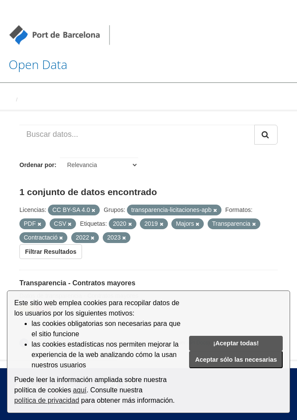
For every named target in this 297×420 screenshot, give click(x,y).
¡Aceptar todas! (236, 343)
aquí (79, 390)
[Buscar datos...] (137, 135)
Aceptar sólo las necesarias (236, 359)
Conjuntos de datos (47, 99)
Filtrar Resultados (50, 251)
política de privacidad (46, 400)
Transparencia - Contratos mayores (77, 283)
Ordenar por (36, 164)
